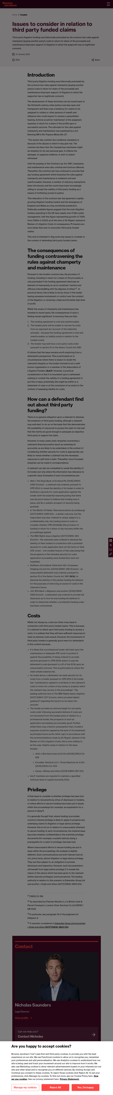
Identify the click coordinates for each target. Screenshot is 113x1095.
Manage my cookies (25, 1089)
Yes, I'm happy (85, 1089)
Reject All (55, 1089)
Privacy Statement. (69, 1081)
